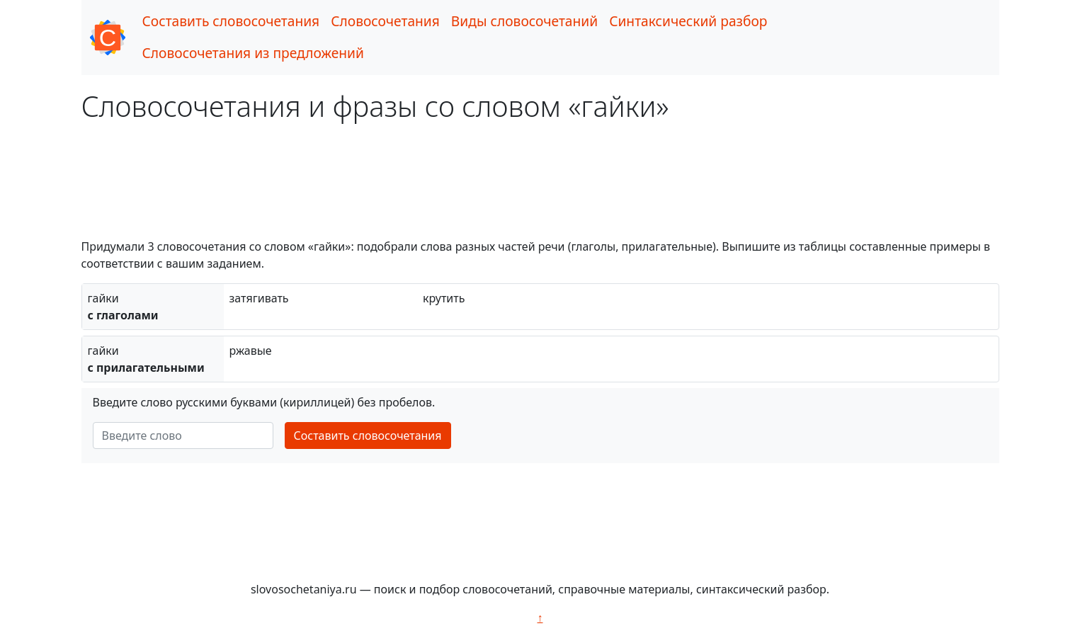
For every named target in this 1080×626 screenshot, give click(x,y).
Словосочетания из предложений (253, 52)
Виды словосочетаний (524, 20)
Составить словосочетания (231, 20)
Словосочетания (385, 20)
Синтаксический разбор (688, 20)
